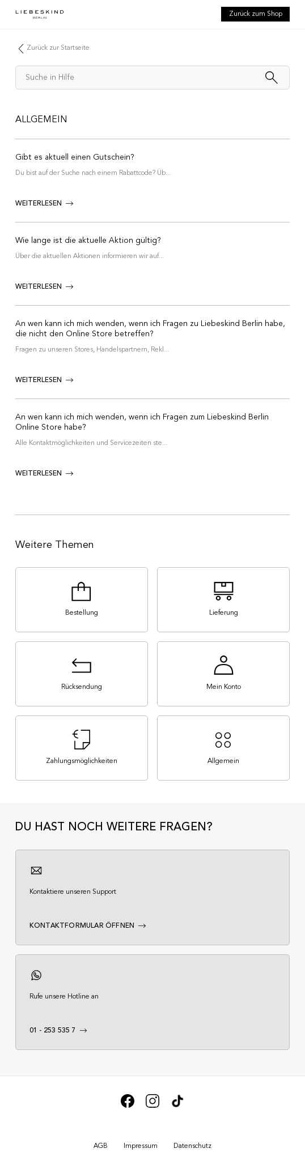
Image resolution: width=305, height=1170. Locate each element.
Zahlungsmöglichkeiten (81, 761)
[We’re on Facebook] (127, 1106)
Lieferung (223, 613)
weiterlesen (38, 203)
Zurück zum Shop (255, 14)
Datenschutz (192, 1146)
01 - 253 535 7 (52, 1030)
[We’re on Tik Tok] (178, 1106)
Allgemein (41, 120)
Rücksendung (81, 687)
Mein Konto (223, 687)
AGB (101, 1146)
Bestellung (81, 613)
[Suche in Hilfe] (152, 77)
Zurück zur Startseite (58, 48)
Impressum (141, 1146)
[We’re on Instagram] (152, 1106)
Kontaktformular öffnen (81, 926)
